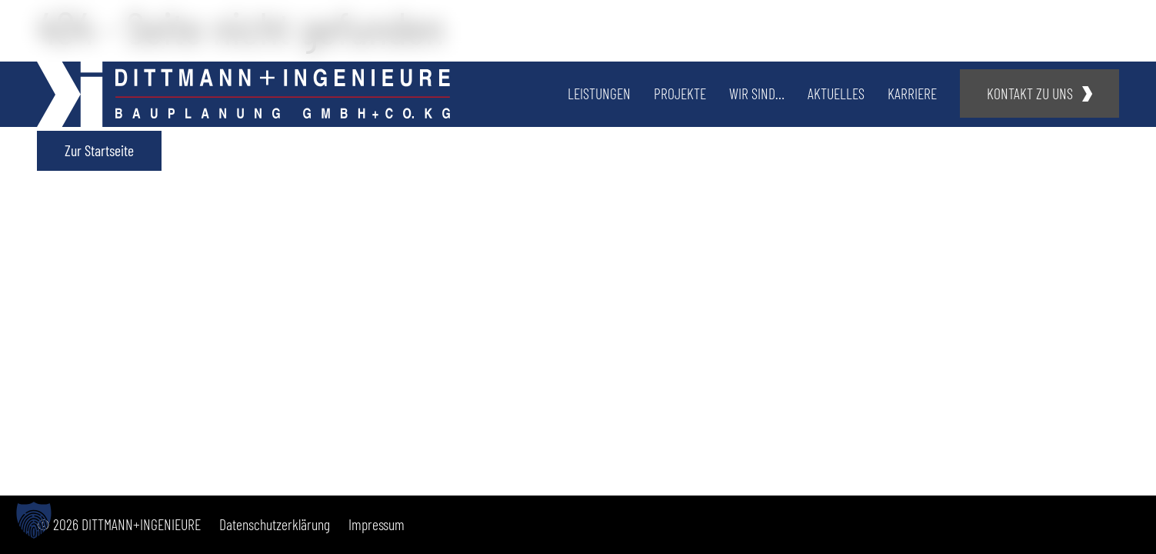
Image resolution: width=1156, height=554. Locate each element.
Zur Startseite (99, 150)
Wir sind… (757, 93)
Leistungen (599, 93)
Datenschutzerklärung (274, 524)
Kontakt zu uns (1030, 93)
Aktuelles (836, 93)
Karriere (912, 93)
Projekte (680, 93)
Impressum (376, 524)
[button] (34, 520)
